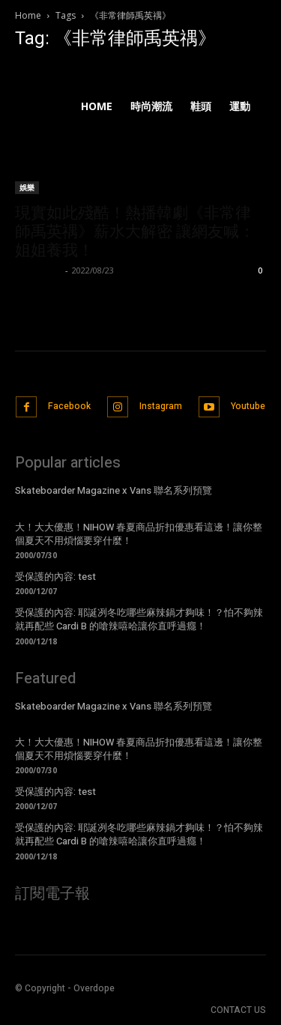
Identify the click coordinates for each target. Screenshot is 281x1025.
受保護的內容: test (55, 576)
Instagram (160, 406)
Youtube (248, 406)
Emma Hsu (38, 270)
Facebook (69, 406)
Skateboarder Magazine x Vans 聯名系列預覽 (113, 490)
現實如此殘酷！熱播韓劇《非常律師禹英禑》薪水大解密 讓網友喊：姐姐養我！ (135, 231)
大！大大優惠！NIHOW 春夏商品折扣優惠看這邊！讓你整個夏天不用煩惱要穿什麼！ (138, 534)
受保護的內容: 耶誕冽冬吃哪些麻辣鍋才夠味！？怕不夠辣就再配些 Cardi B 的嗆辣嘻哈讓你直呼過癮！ (139, 619)
